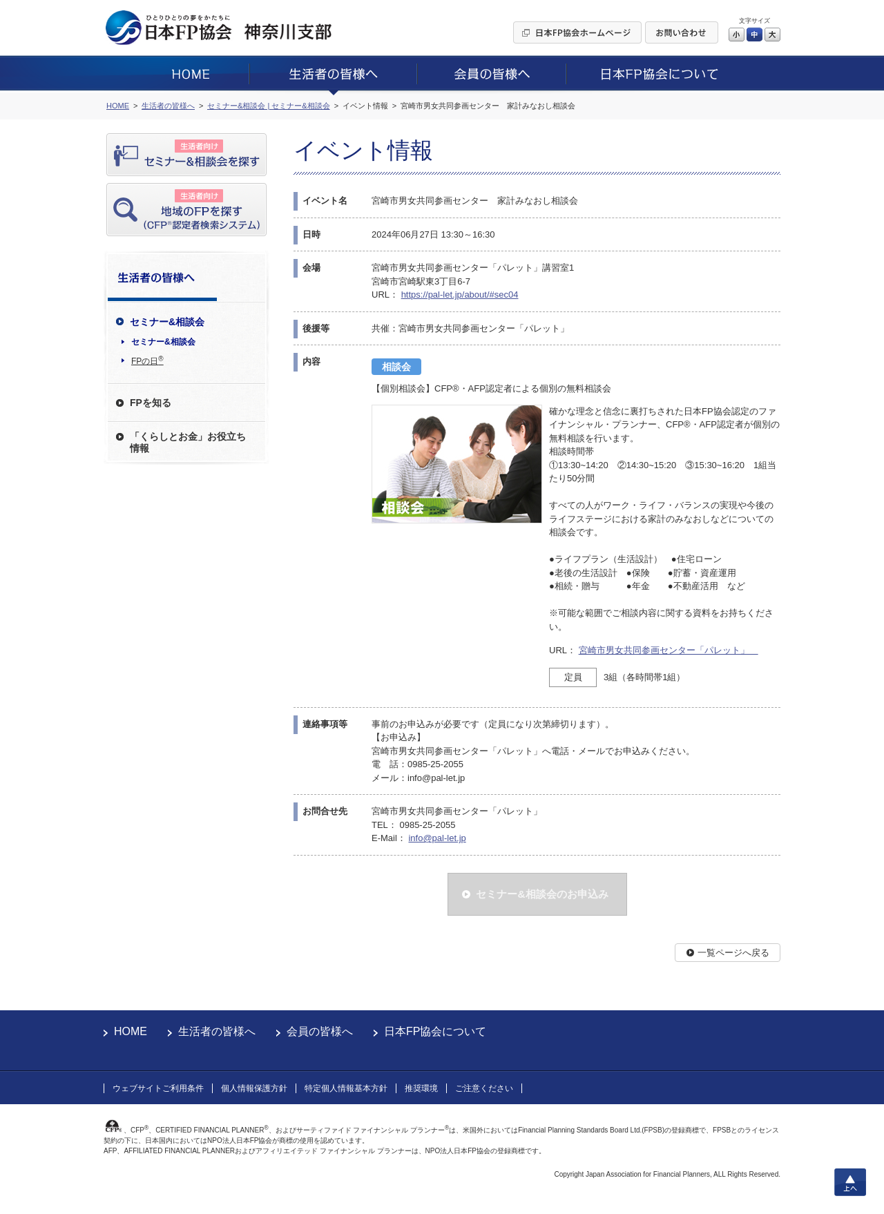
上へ (850, 1182)
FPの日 (147, 360)
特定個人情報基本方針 (346, 1088)
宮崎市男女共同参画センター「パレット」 (668, 650)
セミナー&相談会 (163, 342)
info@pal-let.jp (436, 838)
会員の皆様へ (320, 1031)
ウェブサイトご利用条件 (158, 1088)
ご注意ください (484, 1088)
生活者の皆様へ (217, 1031)
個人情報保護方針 (254, 1088)
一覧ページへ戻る (733, 952)
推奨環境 (421, 1088)
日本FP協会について (435, 1031)
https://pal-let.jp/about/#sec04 (460, 294)
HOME (130, 1031)
